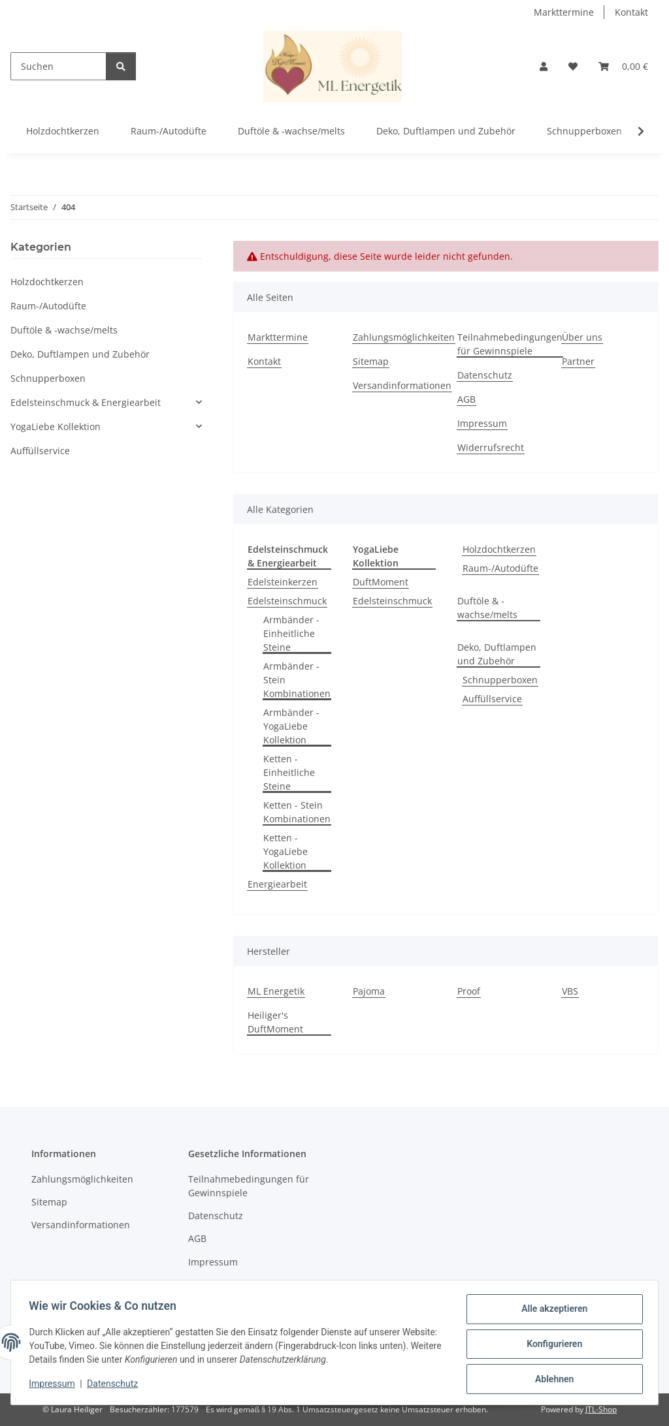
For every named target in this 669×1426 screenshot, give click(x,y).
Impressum (55, 1385)
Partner (578, 361)
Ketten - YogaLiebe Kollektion (285, 851)
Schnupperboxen (500, 680)
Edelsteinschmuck (287, 601)
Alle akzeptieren (551, 1312)
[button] (543, 66)
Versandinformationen (402, 385)
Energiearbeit (277, 884)
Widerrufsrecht (490, 447)
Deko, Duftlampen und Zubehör (496, 654)
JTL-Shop (601, 1409)
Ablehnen (551, 1379)
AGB (466, 399)
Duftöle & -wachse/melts (487, 608)
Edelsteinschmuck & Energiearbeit (85, 402)
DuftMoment (380, 582)
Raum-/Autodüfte (500, 568)
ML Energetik (276, 991)
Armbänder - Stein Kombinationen (297, 680)
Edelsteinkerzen (283, 582)
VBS (570, 991)
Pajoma (369, 991)
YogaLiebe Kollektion (55, 426)
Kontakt (631, 12)
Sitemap (371, 361)
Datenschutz (115, 1385)
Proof (468, 991)
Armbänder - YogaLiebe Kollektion (291, 726)
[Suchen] (58, 66)
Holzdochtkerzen (499, 549)
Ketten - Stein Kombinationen (297, 812)
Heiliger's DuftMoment (275, 1022)
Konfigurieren (551, 1346)
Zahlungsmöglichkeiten (404, 337)
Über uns (582, 337)
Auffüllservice (492, 698)
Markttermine (564, 12)
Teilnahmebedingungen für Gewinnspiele (510, 344)
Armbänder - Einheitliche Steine (291, 633)
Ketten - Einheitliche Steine (289, 772)
